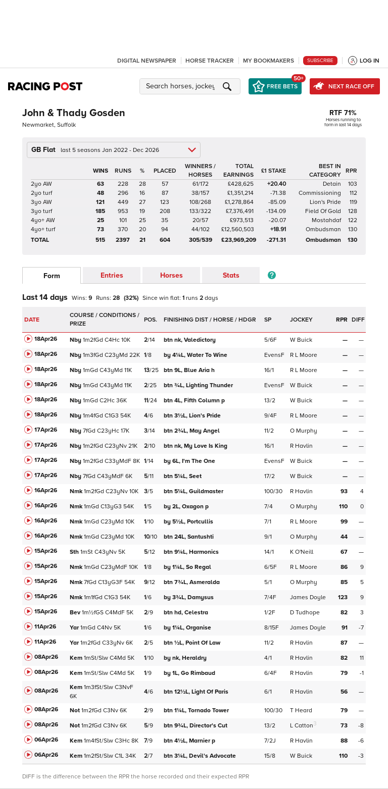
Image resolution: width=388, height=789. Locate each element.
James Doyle (308, 597)
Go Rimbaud (190, 673)
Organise (188, 628)
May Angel (192, 431)
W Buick (301, 340)
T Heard (301, 710)
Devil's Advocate (200, 756)
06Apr (46, 740)
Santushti (189, 537)
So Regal (188, 567)
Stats (231, 275)
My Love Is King (196, 446)
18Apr (45, 339)
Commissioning (320, 193)
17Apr (45, 430)
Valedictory (190, 340)
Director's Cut (196, 725)
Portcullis (189, 521)
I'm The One (190, 461)
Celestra (187, 612)
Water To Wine (196, 355)
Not (75, 710)
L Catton (301, 725)
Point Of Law (193, 643)
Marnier (189, 741)
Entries (112, 275)
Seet (183, 476)
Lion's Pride (325, 202)
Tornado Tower (197, 710)
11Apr (45, 626)
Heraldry (186, 658)
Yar (74, 628)
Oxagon (186, 506)
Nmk (76, 491)
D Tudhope (305, 612)
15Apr (45, 551)
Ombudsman (323, 229)
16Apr (45, 490)
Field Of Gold (323, 211)
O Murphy (303, 431)
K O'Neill (301, 552)
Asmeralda (192, 582)
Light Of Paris (197, 692)
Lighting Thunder (199, 385)
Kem (76, 658)
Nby (75, 340)
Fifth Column (194, 400)
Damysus (189, 597)
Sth (74, 552)
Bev (75, 612)
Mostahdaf (326, 220)
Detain (332, 184)
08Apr (46, 657)
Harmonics (192, 552)
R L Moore (303, 355)
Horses (171, 275)
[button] (191, 86)
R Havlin (301, 446)
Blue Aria (189, 370)
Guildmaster (194, 491)
